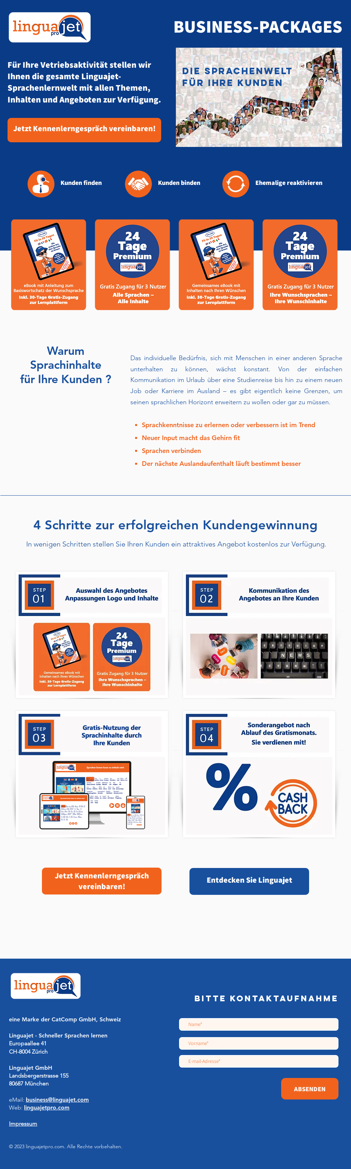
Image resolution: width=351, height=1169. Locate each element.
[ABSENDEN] (309, 1088)
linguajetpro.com (46, 1107)
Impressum (23, 1123)
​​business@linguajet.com (57, 1099)
